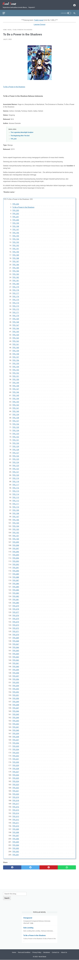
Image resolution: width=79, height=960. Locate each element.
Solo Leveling (28, 928)
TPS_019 (15, 796)
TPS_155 (15, 362)
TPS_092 (15, 563)
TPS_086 (15, 582)
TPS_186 (15, 263)
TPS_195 (15, 235)
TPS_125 (15, 458)
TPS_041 (15, 726)
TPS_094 (15, 557)
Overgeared (27, 918)
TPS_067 (15, 643)
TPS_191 (15, 247)
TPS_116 (15, 487)
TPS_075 (15, 617)
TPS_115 (15, 490)
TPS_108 (15, 512)
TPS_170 (15, 314)
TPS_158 (15, 353)
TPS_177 (15, 292)
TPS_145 (15, 394)
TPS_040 (15, 729)
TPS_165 (15, 330)
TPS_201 (15, 216)
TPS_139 (15, 413)
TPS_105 (15, 522)
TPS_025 (15, 777)
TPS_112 (15, 499)
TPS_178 (15, 289)
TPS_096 (15, 551)
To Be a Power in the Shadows (14, 86)
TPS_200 (15, 219)
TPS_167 (15, 324)
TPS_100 (15, 538)
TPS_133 (15, 432)
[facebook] (73, 4)
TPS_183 (15, 273)
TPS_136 (15, 423)
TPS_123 (15, 464)
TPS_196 (15, 232)
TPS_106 (15, 519)
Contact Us (55, 952)
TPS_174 (15, 302)
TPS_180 (15, 283)
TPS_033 (15, 751)
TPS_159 (15, 350)
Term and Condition (24, 952)
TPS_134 (15, 429)
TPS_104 (15, 525)
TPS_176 (15, 295)
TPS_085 (15, 586)
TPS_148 (15, 385)
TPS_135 (15, 426)
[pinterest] (49, 866)
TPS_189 (15, 254)
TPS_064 (15, 653)
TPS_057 (15, 675)
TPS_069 (15, 637)
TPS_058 (15, 672)
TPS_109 (15, 509)
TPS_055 (15, 681)
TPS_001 (15, 854)
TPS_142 (15, 404)
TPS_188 (15, 257)
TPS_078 (15, 608)
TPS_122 (15, 468)
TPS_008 (15, 831)
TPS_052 (15, 691)
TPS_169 (15, 318)
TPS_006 (15, 838)
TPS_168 (15, 321)
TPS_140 (15, 410)
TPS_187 (15, 260)
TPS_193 (15, 241)
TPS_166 (15, 327)
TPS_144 (15, 397)
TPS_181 (15, 279)
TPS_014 (15, 812)
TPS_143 (15, 401)
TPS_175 (15, 299)
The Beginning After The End (20, 134)
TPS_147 (15, 388)
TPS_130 (15, 442)
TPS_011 (15, 822)
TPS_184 (15, 270)
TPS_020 (15, 793)
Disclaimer (46, 952)
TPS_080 (15, 602)
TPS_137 (15, 420)
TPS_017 (15, 802)
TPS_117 (15, 484)
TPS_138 (15, 417)
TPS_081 (15, 598)
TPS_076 (15, 614)
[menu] (5, 11)
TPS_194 (15, 238)
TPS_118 (15, 480)
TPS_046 (15, 710)
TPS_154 (15, 366)
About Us (64, 952)
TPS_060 (15, 665)
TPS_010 (15, 825)
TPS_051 (15, 694)
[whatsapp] (67, 866)
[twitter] (30, 866)
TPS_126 (15, 455)
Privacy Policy (36, 952)
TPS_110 (15, 506)
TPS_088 (15, 576)
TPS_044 (15, 716)
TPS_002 (15, 850)
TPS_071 (15, 630)
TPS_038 (15, 736)
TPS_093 (15, 560)
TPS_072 (15, 627)
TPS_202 (15, 212)
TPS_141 (15, 407)
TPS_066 (15, 646)
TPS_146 (15, 391)
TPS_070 (15, 633)
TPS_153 (15, 369)
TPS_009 (15, 828)
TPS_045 (15, 713)
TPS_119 (15, 477)
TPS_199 (15, 222)
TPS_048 (15, 704)
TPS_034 (15, 748)
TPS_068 (15, 640)
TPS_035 (15, 745)
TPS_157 (15, 356)
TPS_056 (15, 678)
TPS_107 (15, 515)
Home (14, 952)
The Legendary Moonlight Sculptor (22, 131)
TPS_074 (15, 621)
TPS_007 (15, 834)
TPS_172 (15, 308)
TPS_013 (15, 815)
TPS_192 (15, 244)
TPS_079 (15, 605)
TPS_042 (15, 723)
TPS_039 (15, 732)
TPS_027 (15, 771)
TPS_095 (15, 554)
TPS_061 (15, 662)
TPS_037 (15, 739)
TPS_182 (15, 276)
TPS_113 (15, 496)
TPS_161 (15, 343)
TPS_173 (15, 305)
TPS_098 (15, 544)
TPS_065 (15, 649)
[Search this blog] (15, 893)
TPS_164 (15, 334)
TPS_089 (15, 573)
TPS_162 (15, 340)
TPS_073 (15, 624)
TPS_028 (15, 767)
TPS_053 (15, 688)
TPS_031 (15, 758)
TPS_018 (15, 799)
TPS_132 (15, 436)
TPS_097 (15, 547)
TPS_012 (15, 818)
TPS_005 (15, 841)
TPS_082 (15, 595)
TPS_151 (15, 375)
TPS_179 (15, 286)
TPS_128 (15, 448)
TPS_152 (15, 372)
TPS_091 (15, 566)
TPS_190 (15, 251)
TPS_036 (15, 742)
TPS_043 (15, 720)
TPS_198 (15, 225)
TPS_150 (15, 378)
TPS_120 (15, 474)
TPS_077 (15, 611)
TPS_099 (15, 541)
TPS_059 (15, 669)
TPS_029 (15, 764)
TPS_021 (15, 790)
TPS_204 (13, 137)
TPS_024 (15, 780)
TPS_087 (15, 579)
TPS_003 (15, 847)
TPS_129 (15, 445)
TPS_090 (15, 570)
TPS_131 (15, 439)
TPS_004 (15, 844)
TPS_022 (15, 787)
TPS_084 (15, 589)
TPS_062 (15, 659)
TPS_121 (15, 471)
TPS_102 (15, 531)
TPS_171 (15, 311)
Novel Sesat (42, 957)
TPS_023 (15, 783)
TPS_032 (15, 755)
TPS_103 (15, 528)
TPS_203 (15, 209)
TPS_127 (15, 452)
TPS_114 (15, 493)
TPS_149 (15, 381)
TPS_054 (15, 684)
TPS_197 (15, 228)
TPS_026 (15, 774)
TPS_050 (15, 697)
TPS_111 (15, 503)
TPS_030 (15, 761)
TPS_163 (15, 337)
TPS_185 (15, 267)
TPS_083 (15, 592)
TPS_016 (15, 806)
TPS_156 (15, 359)
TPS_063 (15, 656)
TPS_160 (15, 346)
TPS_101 (15, 535)
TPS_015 (15, 809)
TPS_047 (15, 707)
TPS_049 (15, 700)
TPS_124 (15, 461)
